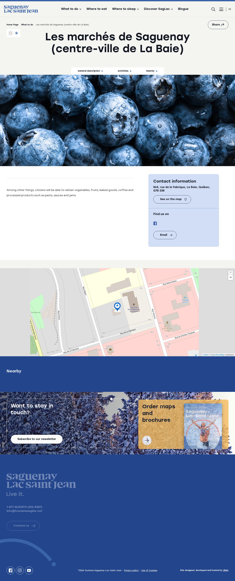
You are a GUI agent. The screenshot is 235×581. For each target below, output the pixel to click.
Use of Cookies (149, 571)
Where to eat (96, 9)
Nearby (151, 71)
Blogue (183, 9)
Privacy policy (131, 571)
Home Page (12, 25)
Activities (124, 71)
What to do (27, 25)
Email (166, 235)
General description (90, 71)
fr (230, 9)
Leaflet (205, 355)
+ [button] (231, 272)
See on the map (173, 199)
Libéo (225, 570)
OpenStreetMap (217, 355)
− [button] (231, 277)
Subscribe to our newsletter (36, 443)
